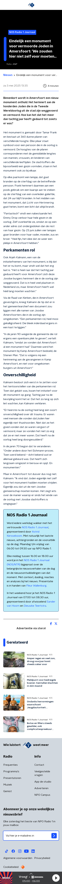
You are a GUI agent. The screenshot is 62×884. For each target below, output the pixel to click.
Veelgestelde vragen (42, 773)
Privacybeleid (42, 858)
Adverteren (41, 788)
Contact (39, 765)
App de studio (42, 781)
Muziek (7, 784)
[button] (56, 878)
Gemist (7, 791)
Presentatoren (12, 778)
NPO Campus (42, 795)
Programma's (11, 771)
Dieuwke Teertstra (35, 605)
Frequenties (10, 765)
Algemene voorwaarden (17, 858)
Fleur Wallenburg (36, 585)
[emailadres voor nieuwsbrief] (31, 835)
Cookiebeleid (11, 867)
